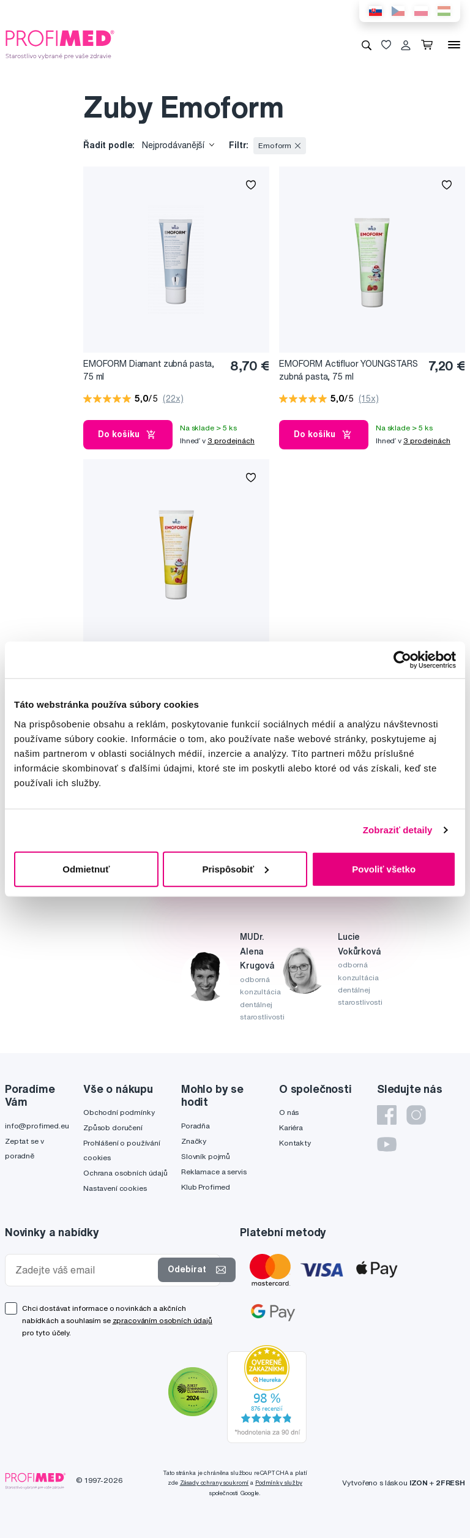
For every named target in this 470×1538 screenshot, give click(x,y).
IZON (418, 1483)
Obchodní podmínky (119, 1112)
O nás (289, 1112)
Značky (193, 1141)
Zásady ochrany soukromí (214, 1482)
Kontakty (295, 1143)
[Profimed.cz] (60, 44)
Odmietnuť (86, 868)
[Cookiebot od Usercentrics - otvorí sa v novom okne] (402, 660)
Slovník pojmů (205, 1156)
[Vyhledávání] (366, 44)
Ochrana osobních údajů (125, 1173)
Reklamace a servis (213, 1172)
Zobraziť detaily (398, 830)
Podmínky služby (278, 1482)
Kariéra (291, 1127)
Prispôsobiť (235, 868)
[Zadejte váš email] (84, 1270)
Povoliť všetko (384, 868)
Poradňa (195, 1126)
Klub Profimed (205, 1187)
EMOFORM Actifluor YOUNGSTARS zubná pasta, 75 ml (348, 370)
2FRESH (450, 1483)
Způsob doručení (113, 1127)
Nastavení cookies (115, 1188)
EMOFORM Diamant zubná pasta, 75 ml (148, 370)
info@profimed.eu (37, 1126)
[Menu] (454, 44)
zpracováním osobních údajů (162, 1320)
